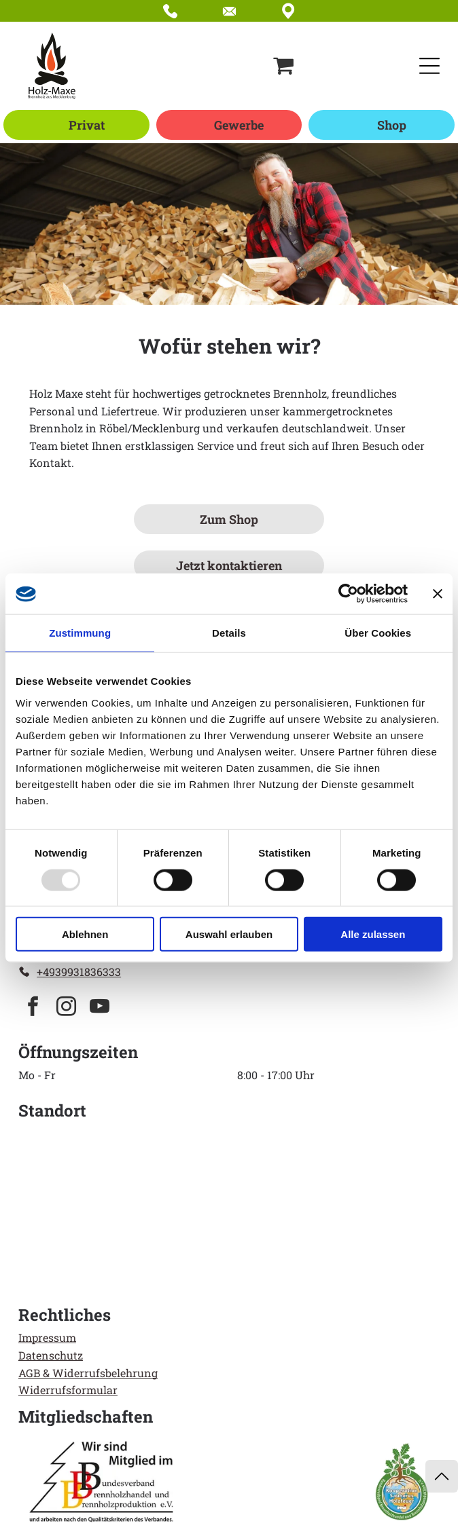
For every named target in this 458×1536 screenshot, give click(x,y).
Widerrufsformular (68, 1390)
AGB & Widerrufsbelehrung (88, 1373)
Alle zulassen (372, 934)
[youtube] (100, 1008)
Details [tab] (229, 633)
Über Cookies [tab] (378, 633)
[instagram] (67, 1008)
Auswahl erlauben (229, 934)
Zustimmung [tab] (80, 633)
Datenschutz (50, 1355)
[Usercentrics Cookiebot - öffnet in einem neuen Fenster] (348, 594)
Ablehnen (85, 934)
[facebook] (33, 1008)
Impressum (47, 1337)
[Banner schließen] (437, 594)
